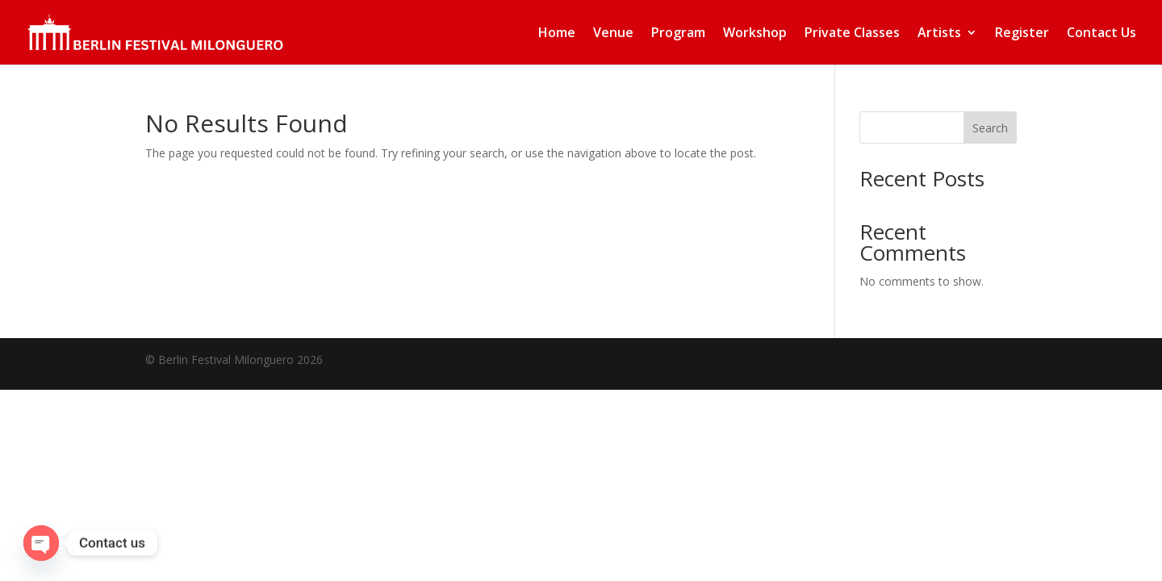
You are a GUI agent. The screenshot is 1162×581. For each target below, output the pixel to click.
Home (556, 34)
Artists (939, 34)
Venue (613, 34)
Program (678, 34)
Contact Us (1101, 34)
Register (1022, 34)
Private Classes (852, 34)
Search (990, 128)
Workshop (755, 34)
